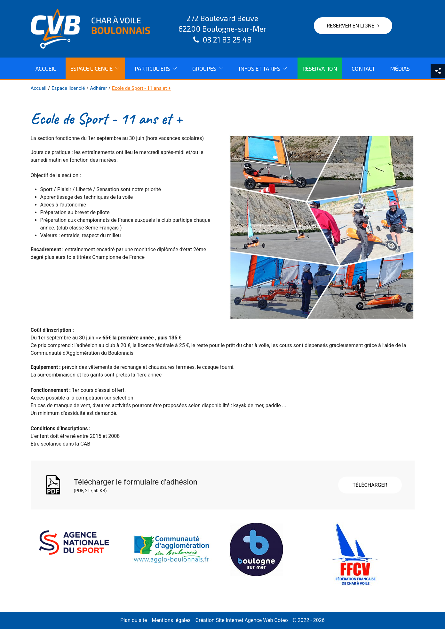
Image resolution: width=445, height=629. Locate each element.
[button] (438, 71)
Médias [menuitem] (400, 68)
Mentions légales (171, 620)
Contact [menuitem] (363, 68)
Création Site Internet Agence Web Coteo (241, 620)
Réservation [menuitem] (319, 68)
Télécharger (370, 485)
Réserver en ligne (353, 26)
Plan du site (133, 620)
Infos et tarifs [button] (263, 68)
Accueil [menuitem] (46, 68)
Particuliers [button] (156, 68)
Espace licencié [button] (95, 68)
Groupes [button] (208, 68)
